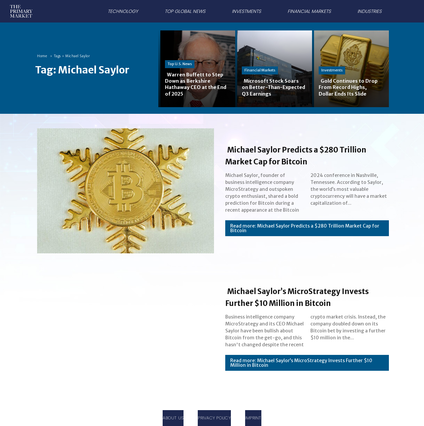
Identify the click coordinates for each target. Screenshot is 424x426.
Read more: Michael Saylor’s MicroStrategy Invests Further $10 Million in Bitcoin (301, 368)
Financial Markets (259, 70)
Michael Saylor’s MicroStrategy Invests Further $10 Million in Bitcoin (301, 296)
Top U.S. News (180, 64)
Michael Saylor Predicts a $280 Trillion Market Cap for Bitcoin (300, 155)
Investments (332, 70)
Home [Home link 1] (42, 56)
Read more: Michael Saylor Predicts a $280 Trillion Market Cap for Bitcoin (304, 228)
